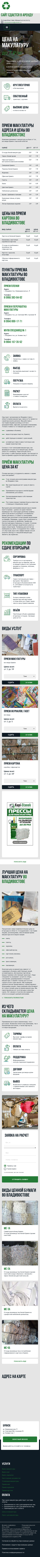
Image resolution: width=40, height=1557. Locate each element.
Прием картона (7, 1490)
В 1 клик (29, 682)
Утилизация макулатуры (10, 1481)
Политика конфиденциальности (13, 1552)
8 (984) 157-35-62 (13, 342)
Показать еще (20, 862)
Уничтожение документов (11, 1478)
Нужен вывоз (11, 1169)
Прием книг (6, 1484)
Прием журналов (8, 1487)
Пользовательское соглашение (28, 1526)
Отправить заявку (20, 1179)
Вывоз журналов (7, 1475)
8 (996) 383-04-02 (13, 297)
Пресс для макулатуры (10, 1515)
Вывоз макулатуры (8, 1469)
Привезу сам (11, 1166)
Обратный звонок (20, 1439)
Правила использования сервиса (13, 1549)
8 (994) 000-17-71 (13, 321)
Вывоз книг (6, 1472)
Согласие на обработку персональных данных (18, 1541)
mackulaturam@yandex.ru (12, 22)
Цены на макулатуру (9, 1512)
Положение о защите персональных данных (17, 1545)
